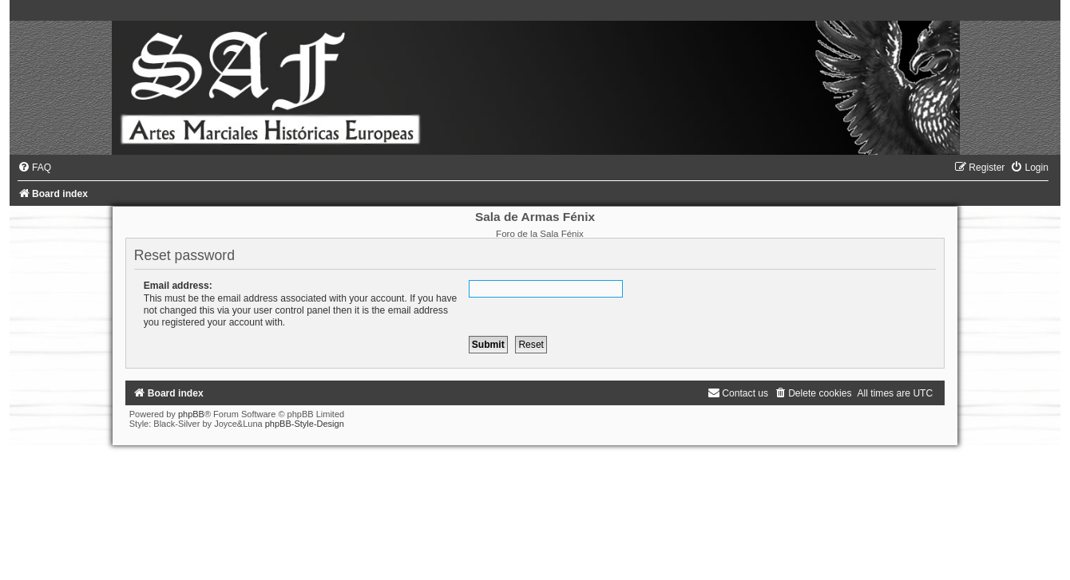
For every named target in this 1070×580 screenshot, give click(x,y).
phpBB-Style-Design (304, 423)
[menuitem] (34, 167)
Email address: (178, 285)
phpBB (191, 414)
